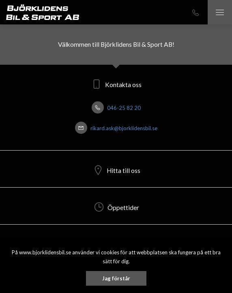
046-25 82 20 (116, 108)
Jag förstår (116, 278)
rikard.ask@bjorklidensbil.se (116, 128)
